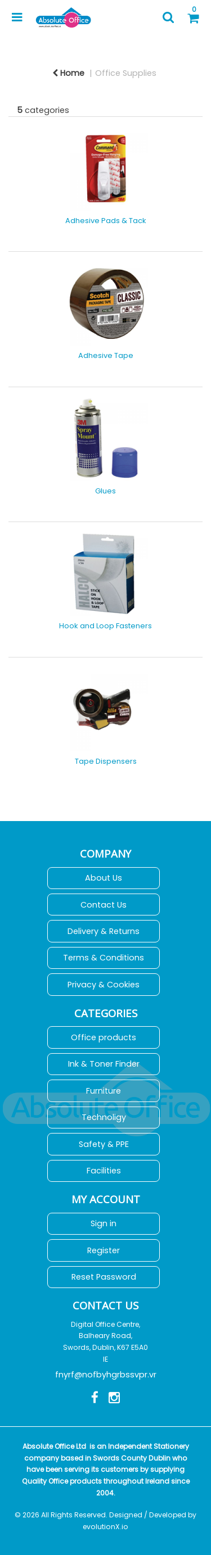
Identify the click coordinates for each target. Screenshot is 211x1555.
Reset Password (103, 1276)
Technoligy (104, 1117)
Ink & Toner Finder (104, 1063)
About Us (103, 877)
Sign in (103, 1223)
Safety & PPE (104, 1144)
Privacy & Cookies (104, 984)
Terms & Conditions (103, 957)
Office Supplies (125, 73)
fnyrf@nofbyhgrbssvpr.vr (105, 1374)
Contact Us (103, 904)
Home (68, 73)
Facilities (104, 1170)
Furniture (103, 1090)
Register (103, 1250)
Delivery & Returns (104, 931)
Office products (103, 1037)
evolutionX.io (105, 1526)
